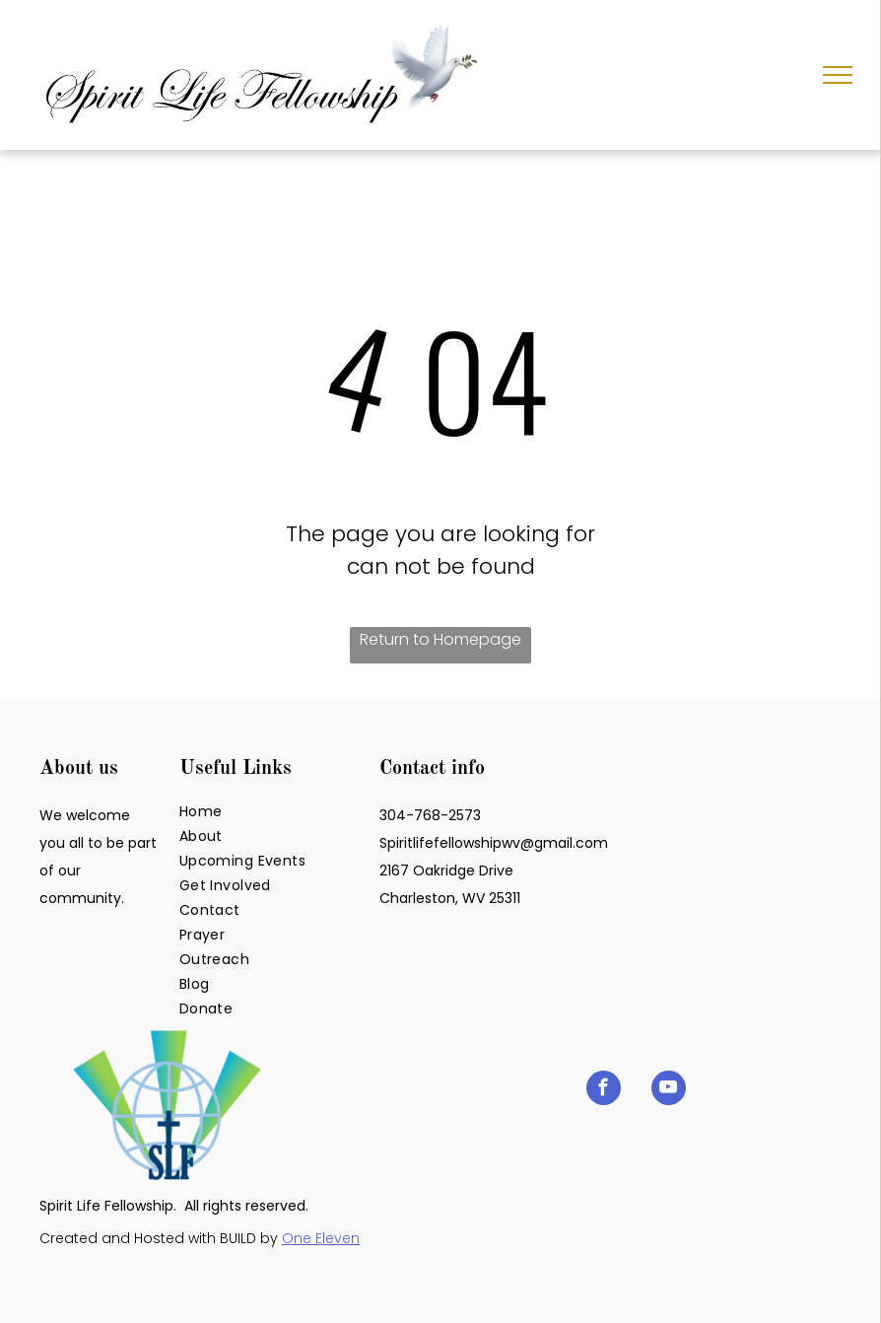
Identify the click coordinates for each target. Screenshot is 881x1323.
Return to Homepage (440, 639)
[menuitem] (273, 812)
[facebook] (603, 1090)
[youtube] (668, 1090)
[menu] (837, 75)
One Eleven (321, 1238)
